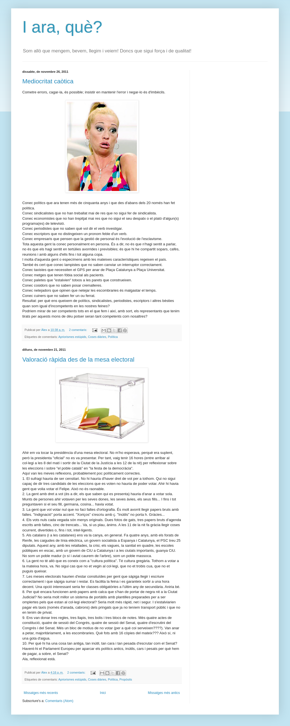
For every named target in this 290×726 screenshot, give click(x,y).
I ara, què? (62, 27)
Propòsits (125, 679)
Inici (103, 693)
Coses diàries (97, 336)
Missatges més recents (41, 693)
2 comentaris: (78, 329)
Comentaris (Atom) (59, 701)
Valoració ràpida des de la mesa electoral (78, 359)
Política (113, 336)
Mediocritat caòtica (47, 81)
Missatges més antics (164, 693)
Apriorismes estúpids (72, 336)
